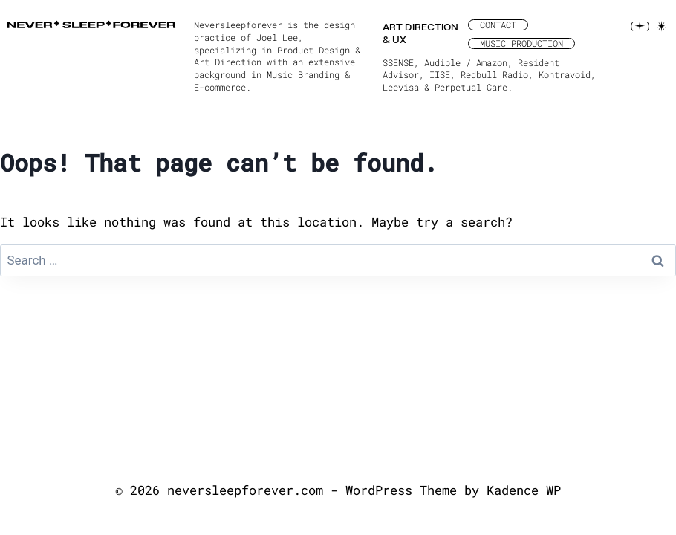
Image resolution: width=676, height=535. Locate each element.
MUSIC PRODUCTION (521, 43)
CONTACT (498, 24)
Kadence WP (524, 490)
